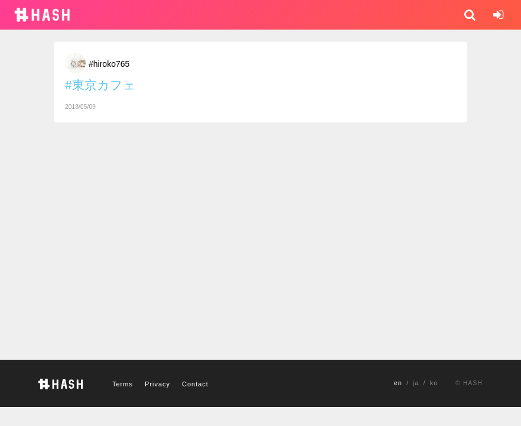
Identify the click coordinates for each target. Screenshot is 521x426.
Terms (122, 384)
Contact (195, 384)
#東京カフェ (100, 85)
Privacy (157, 384)
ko (434, 382)
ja (416, 382)
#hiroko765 (109, 64)
